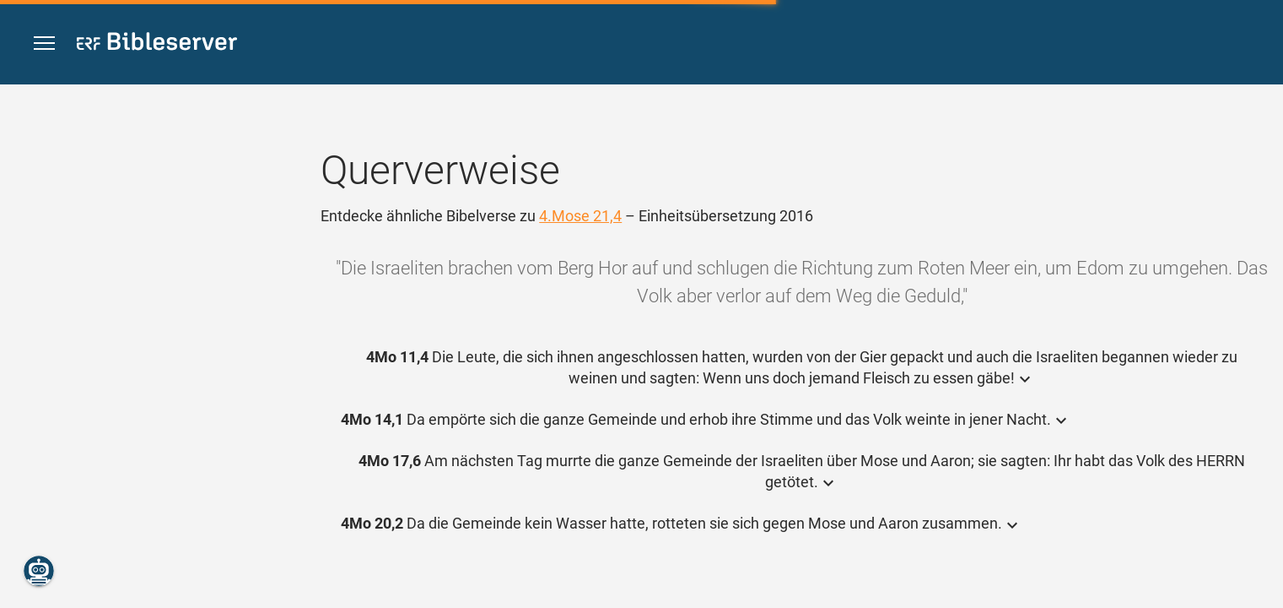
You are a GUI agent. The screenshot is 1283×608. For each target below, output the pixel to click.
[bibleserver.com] (157, 44)
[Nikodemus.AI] (39, 571)
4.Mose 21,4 (580, 216)
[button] (44, 43)
